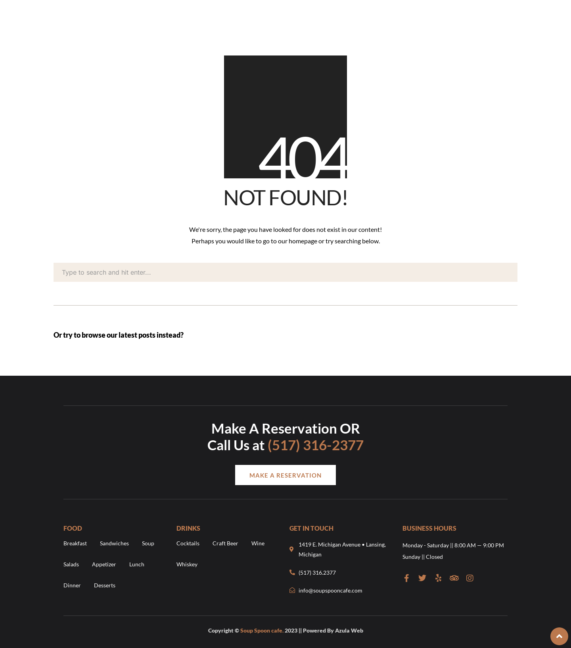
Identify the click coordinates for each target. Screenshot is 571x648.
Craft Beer (225, 543)
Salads (71, 564)
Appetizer (104, 564)
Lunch (136, 564)
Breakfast (75, 543)
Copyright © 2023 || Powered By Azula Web (285, 630)
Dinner (72, 585)
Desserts (104, 585)
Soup (148, 543)
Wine (257, 543)
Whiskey (186, 564)
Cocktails (187, 543)
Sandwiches (114, 543)
